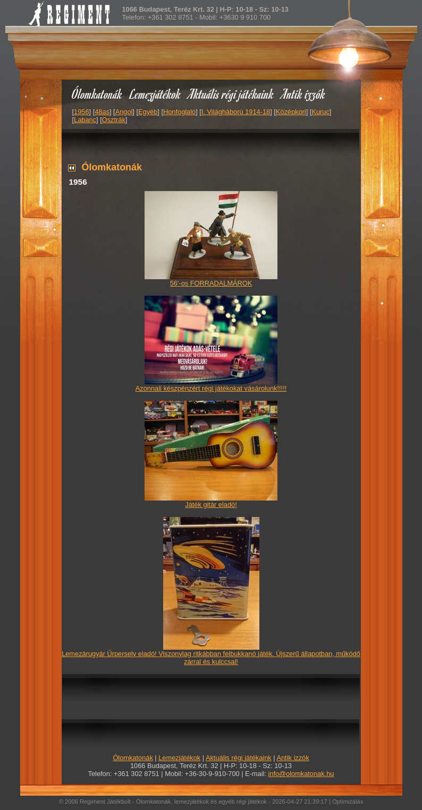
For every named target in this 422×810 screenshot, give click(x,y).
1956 (81, 112)
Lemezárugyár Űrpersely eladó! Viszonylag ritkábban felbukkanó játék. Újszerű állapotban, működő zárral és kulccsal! (211, 658)
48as (102, 112)
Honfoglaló (179, 112)
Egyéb (147, 112)
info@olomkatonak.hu (301, 774)
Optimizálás (347, 801)
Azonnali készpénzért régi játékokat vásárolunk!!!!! (211, 388)
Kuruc (320, 112)
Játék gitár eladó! (211, 505)
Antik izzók (303, 93)
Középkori (291, 112)
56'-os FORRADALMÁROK (211, 283)
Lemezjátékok (155, 93)
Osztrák (113, 120)
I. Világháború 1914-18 (235, 112)
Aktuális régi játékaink (231, 93)
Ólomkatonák (97, 93)
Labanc (85, 120)
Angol (124, 112)
